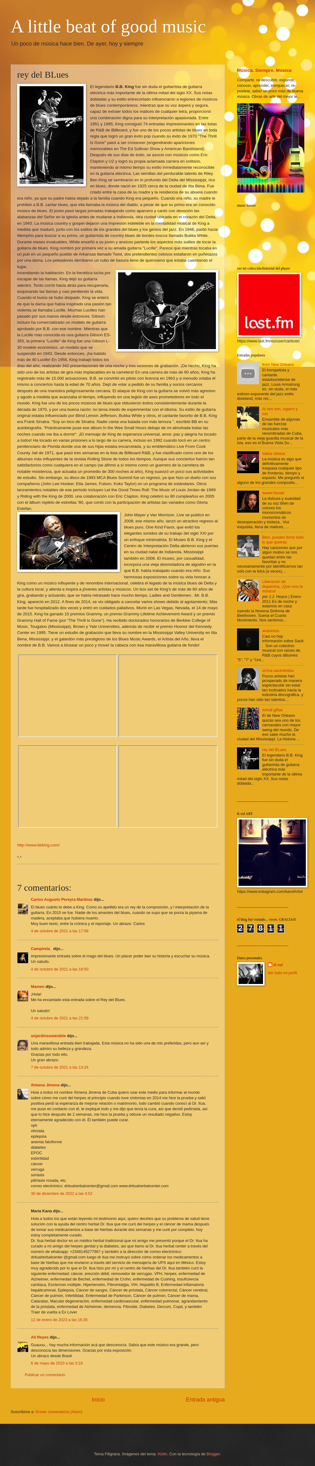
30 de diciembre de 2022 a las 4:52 (61, 1193)
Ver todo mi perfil (282, 973)
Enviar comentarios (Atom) (59, 1411)
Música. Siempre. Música (264, 70)
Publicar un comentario (45, 1374)
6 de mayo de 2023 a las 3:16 (57, 1363)
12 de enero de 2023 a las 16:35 (59, 1319)
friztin (162, 1454)
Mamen (37, 986)
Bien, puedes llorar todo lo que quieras (283, 539)
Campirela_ (41, 948)
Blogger (213, 1454)
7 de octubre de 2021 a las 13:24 (59, 1067)
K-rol (278, 965)
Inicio (98, 1400)
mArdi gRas (272, 710)
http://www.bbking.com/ (38, 845)
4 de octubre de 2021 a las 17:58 (59, 931)
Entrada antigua (205, 1400)
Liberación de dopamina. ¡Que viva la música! (282, 586)
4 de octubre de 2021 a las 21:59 (59, 1018)
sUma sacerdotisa (278, 670)
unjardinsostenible (48, 1035)
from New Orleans (278, 364)
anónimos (270, 630)
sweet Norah (273, 493)
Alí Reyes (40, 1337)
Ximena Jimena (45, 1085)
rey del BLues (274, 749)
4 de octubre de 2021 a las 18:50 (59, 969)
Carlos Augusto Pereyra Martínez (62, 899)
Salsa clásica (273, 453)
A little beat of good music (108, 26)
